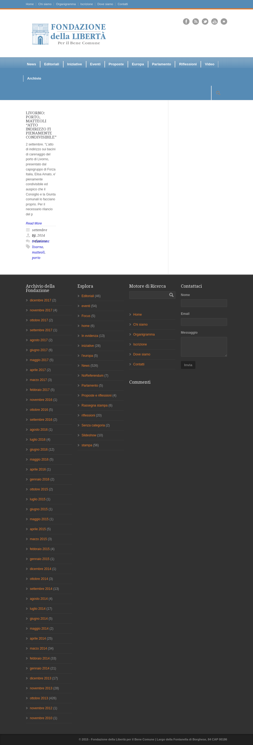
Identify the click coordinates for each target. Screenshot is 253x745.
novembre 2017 (41, 310)
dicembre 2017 (40, 300)
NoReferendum (92, 375)
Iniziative (74, 64)
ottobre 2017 (39, 320)
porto (36, 258)
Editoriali (51, 64)
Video (209, 64)
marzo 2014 (38, 648)
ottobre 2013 (39, 698)
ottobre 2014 (39, 579)
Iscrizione (86, 4)
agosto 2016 (39, 430)
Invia (188, 365)
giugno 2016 (39, 449)
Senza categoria (93, 425)
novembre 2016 (41, 400)
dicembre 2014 (40, 569)
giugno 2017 (39, 350)
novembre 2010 (41, 718)
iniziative (88, 346)
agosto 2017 (39, 340)
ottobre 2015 (39, 489)
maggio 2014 (39, 628)
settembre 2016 (41, 420)
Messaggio (189, 332)
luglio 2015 (37, 499)
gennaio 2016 (40, 479)
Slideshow (89, 435)
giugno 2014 (39, 619)
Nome (185, 295)
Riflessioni (188, 64)
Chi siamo (44, 4)
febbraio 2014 (40, 658)
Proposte (116, 64)
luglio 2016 (37, 439)
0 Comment (40, 241)
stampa (87, 445)
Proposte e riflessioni (96, 395)
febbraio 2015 (40, 549)
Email (185, 314)
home (86, 326)
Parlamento (161, 64)
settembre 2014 (41, 589)
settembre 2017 (41, 330)
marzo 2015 (38, 539)
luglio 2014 (37, 609)
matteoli (38, 252)
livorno (37, 247)
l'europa (87, 356)
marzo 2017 (38, 380)
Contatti (123, 4)
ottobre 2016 (39, 410)
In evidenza (90, 336)
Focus (86, 316)
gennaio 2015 (40, 559)
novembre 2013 (41, 688)
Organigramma (66, 4)
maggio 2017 (39, 360)
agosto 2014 (39, 599)
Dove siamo (105, 4)
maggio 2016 (39, 459)
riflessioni (88, 415)
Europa (138, 64)
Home (30, 4)
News (31, 64)
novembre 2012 (41, 708)
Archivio (34, 78)
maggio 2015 (39, 519)
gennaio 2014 (40, 668)
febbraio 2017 (40, 390)
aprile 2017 (38, 370)
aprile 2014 (38, 638)
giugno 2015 (39, 509)
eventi (86, 306)
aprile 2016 (38, 469)
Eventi (95, 64)
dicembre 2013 (40, 678)
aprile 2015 (38, 529)
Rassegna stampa (95, 405)
